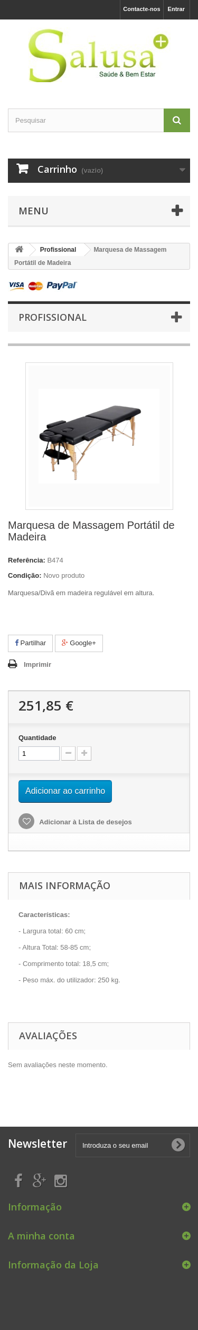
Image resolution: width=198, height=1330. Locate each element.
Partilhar (30, 643)
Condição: (25, 575)
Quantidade (37, 738)
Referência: (26, 560)
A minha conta (41, 1235)
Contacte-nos (141, 9)
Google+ (79, 643)
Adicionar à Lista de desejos (84, 822)
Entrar (176, 9)
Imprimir (37, 664)
